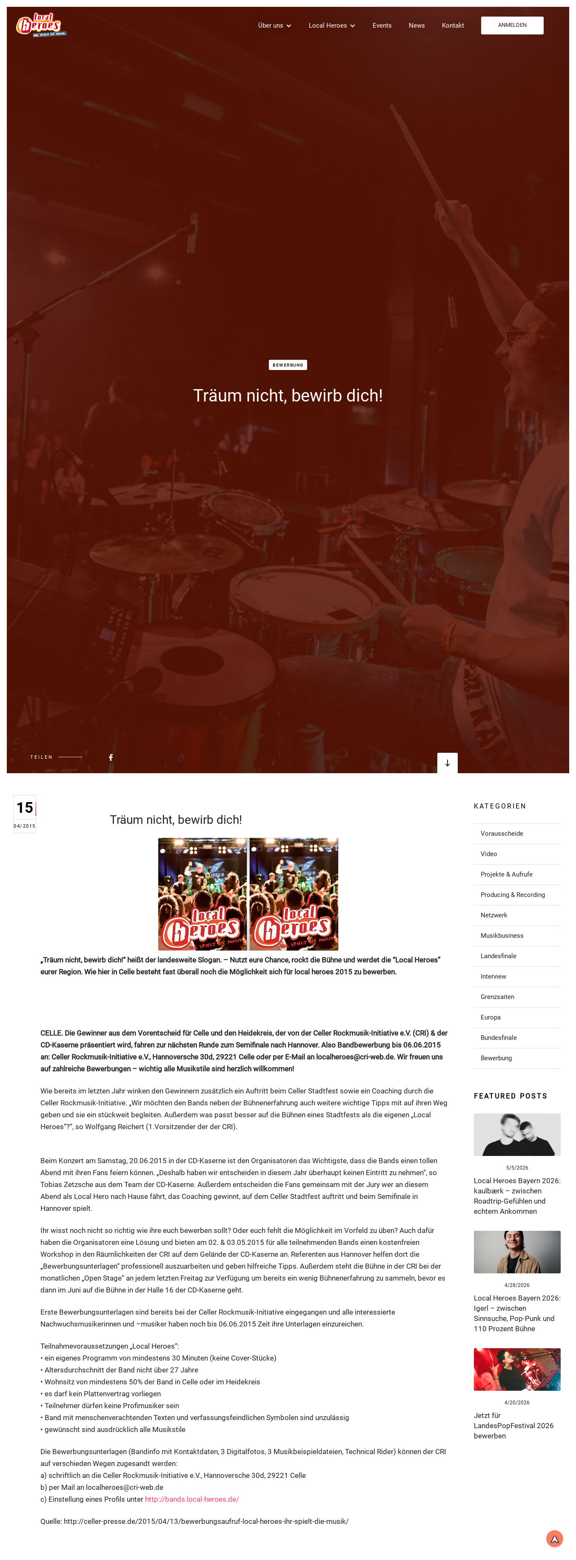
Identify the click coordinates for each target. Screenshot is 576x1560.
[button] (275, 25)
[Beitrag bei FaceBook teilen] (90, 757)
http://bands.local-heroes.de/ (192, 1499)
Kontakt (453, 25)
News (417, 25)
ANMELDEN (512, 25)
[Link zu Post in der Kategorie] (517, 833)
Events (382, 25)
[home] (40, 24)
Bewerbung (288, 365)
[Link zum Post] (517, 1134)
